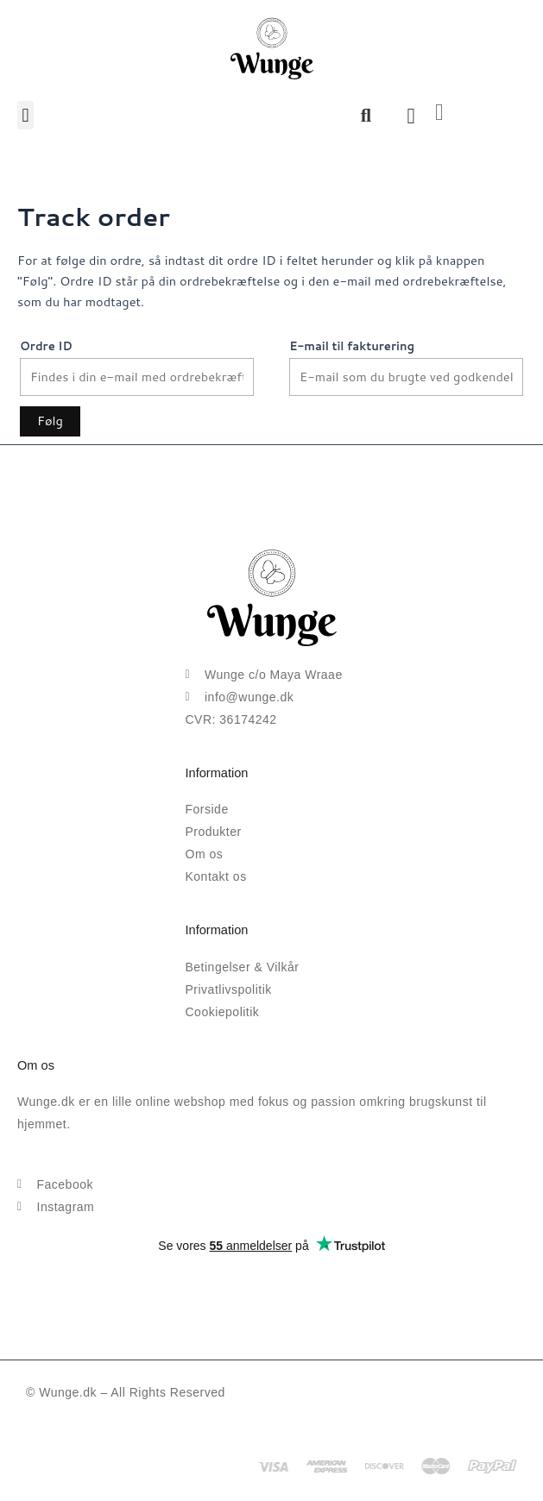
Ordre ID (46, 346)
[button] (25, 115)
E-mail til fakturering (351, 346)
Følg (50, 420)
